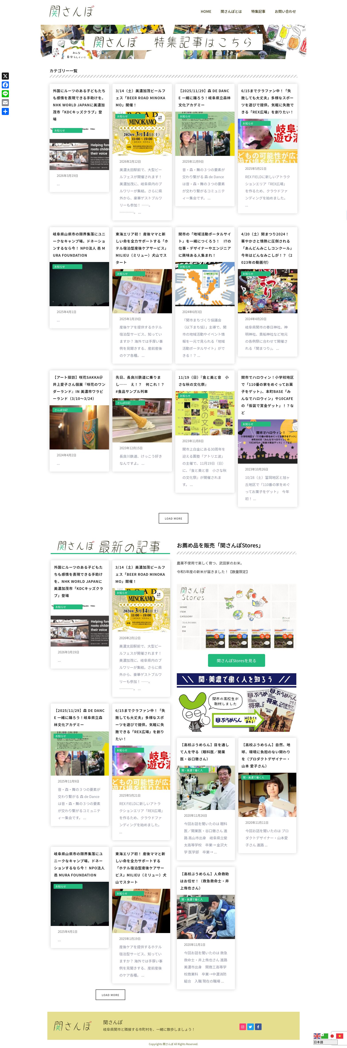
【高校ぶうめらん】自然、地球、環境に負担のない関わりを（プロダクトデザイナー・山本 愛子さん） (266, 755)
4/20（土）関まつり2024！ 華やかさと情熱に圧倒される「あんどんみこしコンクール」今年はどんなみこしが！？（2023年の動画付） (267, 248)
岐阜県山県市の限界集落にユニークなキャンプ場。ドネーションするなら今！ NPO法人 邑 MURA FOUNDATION (79, 244)
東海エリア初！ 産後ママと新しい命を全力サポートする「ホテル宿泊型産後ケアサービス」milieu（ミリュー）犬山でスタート (142, 248)
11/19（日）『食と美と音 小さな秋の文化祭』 (204, 381)
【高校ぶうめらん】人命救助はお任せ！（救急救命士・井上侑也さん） (204, 881)
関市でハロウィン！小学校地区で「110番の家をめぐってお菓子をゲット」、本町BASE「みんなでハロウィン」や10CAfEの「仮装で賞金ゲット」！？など (267, 395)
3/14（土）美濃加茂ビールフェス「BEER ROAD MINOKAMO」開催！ (141, 97)
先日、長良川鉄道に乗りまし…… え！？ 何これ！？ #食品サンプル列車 (142, 384)
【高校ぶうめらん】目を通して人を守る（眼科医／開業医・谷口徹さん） (204, 751)
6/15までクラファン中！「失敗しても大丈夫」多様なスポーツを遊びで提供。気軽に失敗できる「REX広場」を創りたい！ (267, 101)
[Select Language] (326, 1042)
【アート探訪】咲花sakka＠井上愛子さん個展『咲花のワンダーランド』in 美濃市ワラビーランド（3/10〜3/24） (79, 388)
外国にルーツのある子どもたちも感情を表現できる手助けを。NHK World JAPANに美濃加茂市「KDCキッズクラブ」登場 (79, 105)
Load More (173, 518)
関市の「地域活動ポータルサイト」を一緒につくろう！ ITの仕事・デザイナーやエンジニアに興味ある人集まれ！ (205, 244)
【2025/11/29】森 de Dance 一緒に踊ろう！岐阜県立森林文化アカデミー (205, 97)
